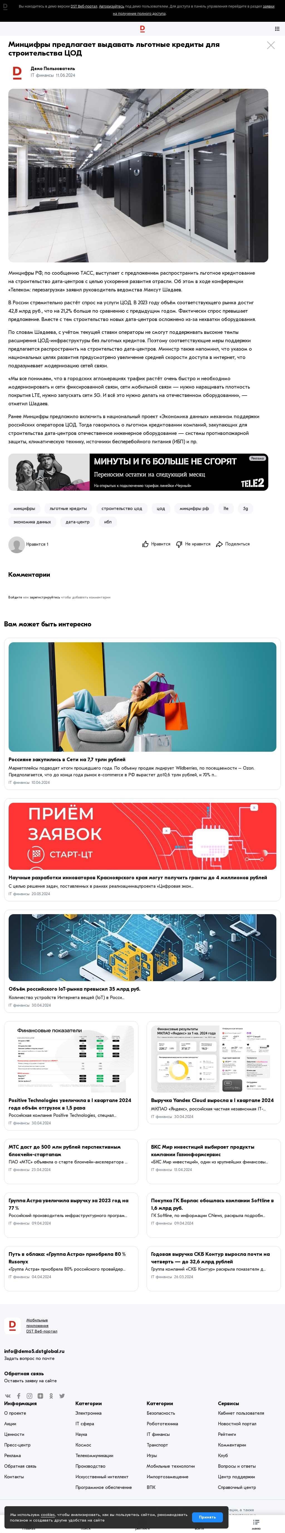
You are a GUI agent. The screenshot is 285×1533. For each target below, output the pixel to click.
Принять (207, 1517)
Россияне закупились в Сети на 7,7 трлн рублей (67, 760)
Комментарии (232, 1445)
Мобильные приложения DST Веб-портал (41, 1326)
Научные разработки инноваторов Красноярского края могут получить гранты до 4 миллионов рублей (138, 878)
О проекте (15, 1413)
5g (245, 508)
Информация (20, 1404)
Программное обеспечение (103, 1487)
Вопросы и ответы (237, 1466)
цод (161, 508)
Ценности (14, 1434)
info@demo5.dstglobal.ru (34, 1352)
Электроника (88, 1413)
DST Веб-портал (84, 6)
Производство (90, 1466)
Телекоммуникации (94, 1455)
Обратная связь (24, 1374)
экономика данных (32, 521)
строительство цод (122, 508)
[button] (256, 1524)
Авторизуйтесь (111, 6)
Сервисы (228, 1404)
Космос (83, 1445)
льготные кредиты (68, 508)
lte (226, 508)
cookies (48, 1514)
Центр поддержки (236, 1477)
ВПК (151, 1487)
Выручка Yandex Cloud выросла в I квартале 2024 (212, 1101)
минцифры (24, 508)
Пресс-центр (17, 1445)
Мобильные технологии (171, 1466)
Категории (88, 1404)
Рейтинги (227, 1434)
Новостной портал (237, 1424)
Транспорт (157, 1445)
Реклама (257, 458)
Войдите (15, 598)
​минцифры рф (194, 508)
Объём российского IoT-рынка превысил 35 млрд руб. (74, 989)
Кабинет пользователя (241, 1413)
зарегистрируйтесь (45, 598)
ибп (108, 521)
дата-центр (78, 521)
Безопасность (161, 1413)
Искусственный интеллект (102, 1477)
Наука (81, 1434)
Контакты (14, 1477)
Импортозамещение (167, 1477)
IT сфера (84, 1424)
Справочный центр (237, 1487)
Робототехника (162, 1424)
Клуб (223, 1455)
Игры (152, 1455)
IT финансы (19, 782)
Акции (10, 1424)
